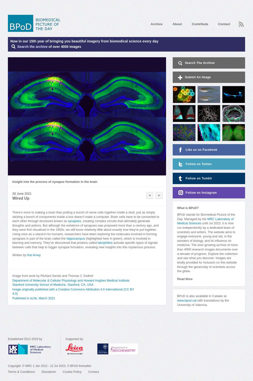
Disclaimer (49, 372)
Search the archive (32, 47)
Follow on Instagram (197, 193)
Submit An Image (194, 78)
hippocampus (75, 238)
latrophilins (105, 243)
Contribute (200, 24)
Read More (184, 279)
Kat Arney (34, 255)
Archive (157, 24)
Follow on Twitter (194, 164)
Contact (224, 24)
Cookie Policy (72, 372)
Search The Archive (196, 63)
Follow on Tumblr (194, 178)
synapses (74, 221)
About (177, 24)
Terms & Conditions (21, 372)
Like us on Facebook (197, 150)
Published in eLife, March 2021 (33, 298)
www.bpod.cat (186, 300)
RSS (241, 24)
